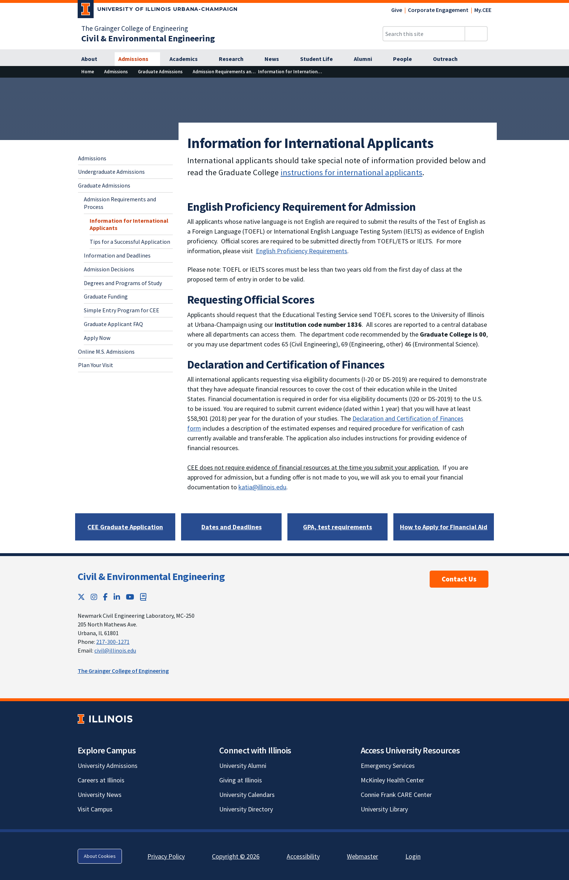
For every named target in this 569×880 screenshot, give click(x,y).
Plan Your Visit (95, 365)
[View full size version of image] (559, 85)
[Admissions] (137, 59)
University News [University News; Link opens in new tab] (100, 794)
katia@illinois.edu (262, 487)
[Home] (87, 71)
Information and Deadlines (117, 255)
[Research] (235, 59)
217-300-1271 (113, 641)
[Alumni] (367, 59)
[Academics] (187, 59)
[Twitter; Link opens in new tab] (81, 596)
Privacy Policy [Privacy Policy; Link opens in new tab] (166, 856)
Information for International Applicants (129, 224)
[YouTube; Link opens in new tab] (130, 596)
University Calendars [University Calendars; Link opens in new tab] (247, 794)
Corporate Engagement (438, 9)
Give (396, 9)
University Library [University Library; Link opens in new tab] (384, 809)
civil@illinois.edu (115, 650)
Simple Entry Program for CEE (121, 310)
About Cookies (100, 856)
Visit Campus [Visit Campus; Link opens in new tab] (95, 809)
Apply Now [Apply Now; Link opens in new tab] (97, 337)
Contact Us (459, 579)
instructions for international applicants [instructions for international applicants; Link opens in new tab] (351, 172)
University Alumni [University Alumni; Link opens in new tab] (242, 765)
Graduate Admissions (104, 185)
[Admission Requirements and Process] (232, 71)
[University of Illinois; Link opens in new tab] (105, 719)
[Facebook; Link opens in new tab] (105, 596)
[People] (406, 59)
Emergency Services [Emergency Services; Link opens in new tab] (388, 765)
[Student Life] (320, 59)
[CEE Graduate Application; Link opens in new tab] (125, 526)
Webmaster (362, 856)
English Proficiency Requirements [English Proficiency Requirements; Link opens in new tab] (301, 251)
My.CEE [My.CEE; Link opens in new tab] (482, 9)
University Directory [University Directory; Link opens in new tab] (246, 809)
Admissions (92, 158)
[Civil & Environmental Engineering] (148, 38)
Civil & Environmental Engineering (151, 576)
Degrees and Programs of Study (123, 283)
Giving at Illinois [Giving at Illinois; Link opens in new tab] (240, 780)
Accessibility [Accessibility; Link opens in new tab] (303, 856)
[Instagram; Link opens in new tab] (94, 596)
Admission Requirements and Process (120, 203)
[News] (276, 59)
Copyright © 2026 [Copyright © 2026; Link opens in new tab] (235, 856)
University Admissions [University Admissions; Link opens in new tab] (108, 765)
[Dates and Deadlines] (231, 526)
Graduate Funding (106, 296)
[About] (93, 59)
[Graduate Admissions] (160, 71)
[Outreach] (449, 59)
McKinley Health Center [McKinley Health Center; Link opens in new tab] (392, 780)
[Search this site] (423, 34)
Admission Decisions (109, 269)
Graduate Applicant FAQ (113, 324)
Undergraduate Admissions (111, 171)
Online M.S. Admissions (106, 351)
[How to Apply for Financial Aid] (443, 526)
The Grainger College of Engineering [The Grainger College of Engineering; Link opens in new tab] (134, 28)
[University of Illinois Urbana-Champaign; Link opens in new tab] (158, 10)
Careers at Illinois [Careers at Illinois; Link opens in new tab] (101, 780)
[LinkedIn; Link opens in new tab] (117, 596)
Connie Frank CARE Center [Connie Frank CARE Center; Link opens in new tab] (396, 794)
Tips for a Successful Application (130, 241)
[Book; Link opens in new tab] (143, 596)
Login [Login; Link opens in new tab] (413, 856)
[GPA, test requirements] (337, 526)
